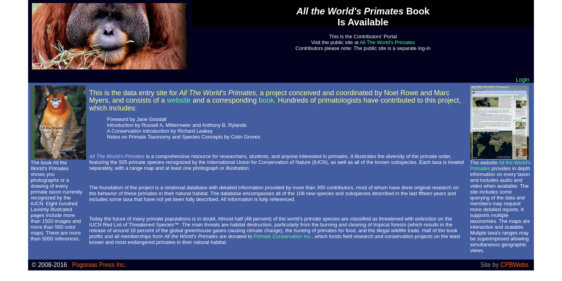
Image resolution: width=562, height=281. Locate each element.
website (179, 100)
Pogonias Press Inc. (99, 264)
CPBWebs (515, 264)
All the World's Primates (50, 165)
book (266, 100)
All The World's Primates (387, 42)
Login (522, 79)
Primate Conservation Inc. (283, 236)
